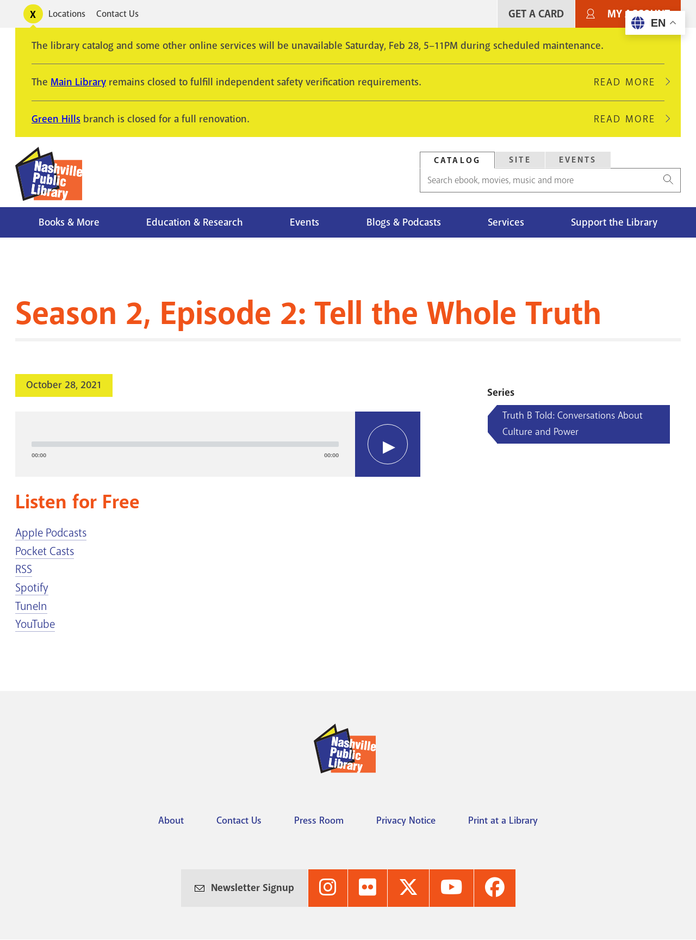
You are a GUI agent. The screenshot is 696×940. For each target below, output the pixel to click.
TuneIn (31, 606)
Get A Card (536, 14)
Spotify (31, 588)
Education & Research (194, 222)
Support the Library (614, 222)
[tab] (457, 160)
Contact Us (117, 14)
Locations (66, 14)
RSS (23, 569)
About (171, 820)
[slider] (185, 444)
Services (506, 222)
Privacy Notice (406, 820)
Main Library (78, 82)
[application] (217, 444)
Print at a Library (503, 820)
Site (520, 159)
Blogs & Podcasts (403, 222)
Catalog (457, 160)
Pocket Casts (44, 551)
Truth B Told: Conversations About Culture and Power (572, 423)
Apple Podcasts (50, 533)
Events (578, 159)
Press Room (319, 820)
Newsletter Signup (252, 887)
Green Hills (56, 119)
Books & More (69, 222)
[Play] (387, 444)
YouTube (35, 624)
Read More (629, 82)
